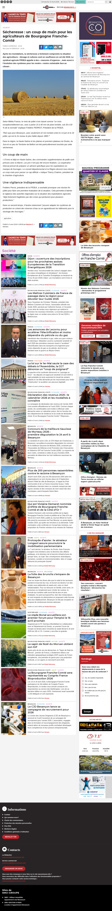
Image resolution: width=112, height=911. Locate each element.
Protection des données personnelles (18, 823)
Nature (55, 641)
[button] (106, 2)
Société (6, 28)
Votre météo (95, 720)
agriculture (7, 218)
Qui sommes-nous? (11, 817)
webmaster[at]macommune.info (13, 881)
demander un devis (14, 869)
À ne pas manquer (95, 533)
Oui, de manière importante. (94, 678)
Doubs (30, 538)
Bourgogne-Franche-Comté (39, 290)
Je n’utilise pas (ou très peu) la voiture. (95, 692)
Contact (7, 814)
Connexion (103, 336)
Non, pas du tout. (90, 687)
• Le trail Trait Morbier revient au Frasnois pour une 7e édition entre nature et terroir (95, 99)
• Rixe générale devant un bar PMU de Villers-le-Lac (95, 105)
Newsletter (10, 837)
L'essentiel (95, 68)
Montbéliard (33, 612)
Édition (60, 7)
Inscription (88, 336)
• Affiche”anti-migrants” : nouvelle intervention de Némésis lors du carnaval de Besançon (95, 75)
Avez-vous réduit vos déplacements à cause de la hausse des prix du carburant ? (95, 670)
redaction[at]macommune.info (13, 857)
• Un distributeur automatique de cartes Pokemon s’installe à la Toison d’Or (95, 91)
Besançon (32, 426)
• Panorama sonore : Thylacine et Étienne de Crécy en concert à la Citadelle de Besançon (95, 83)
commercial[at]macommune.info (14, 863)
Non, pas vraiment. (91, 684)
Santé (36, 538)
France (30, 327)
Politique (38, 361)
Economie (55, 290)
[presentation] (81, 546)
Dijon (30, 256)
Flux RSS (7, 826)
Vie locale (48, 571)
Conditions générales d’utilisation (16, 832)
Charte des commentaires (13, 820)
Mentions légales (10, 829)
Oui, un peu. (89, 681)
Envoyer (87, 711)
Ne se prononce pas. (92, 696)
